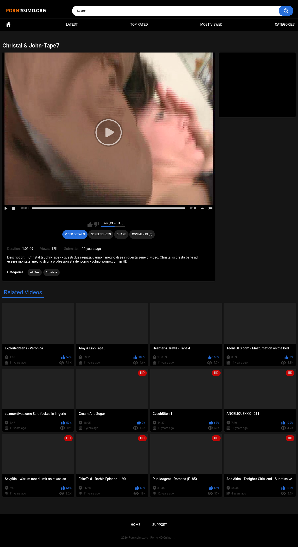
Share (121, 234)
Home (8, 24)
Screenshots (101, 234)
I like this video (90, 224)
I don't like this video (96, 224)
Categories (285, 24)
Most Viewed (211, 24)
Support (159, 525)
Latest (72, 24)
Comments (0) (142, 234)
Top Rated (139, 24)
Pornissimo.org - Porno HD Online (150, 537)
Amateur (51, 272)
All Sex (34, 272)
